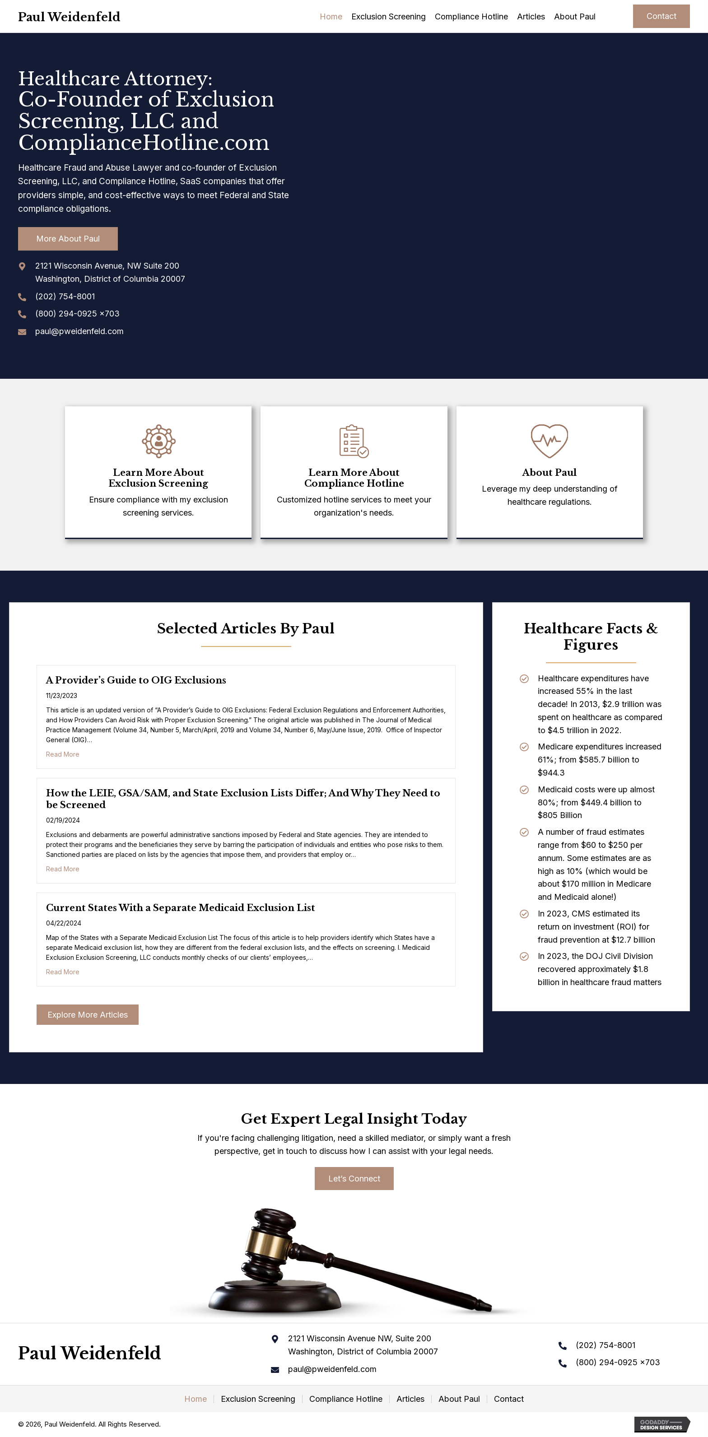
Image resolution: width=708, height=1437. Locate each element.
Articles (410, 1399)
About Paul (459, 1399)
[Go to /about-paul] (550, 468)
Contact (509, 1399)
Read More (62, 754)
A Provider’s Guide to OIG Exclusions (136, 680)
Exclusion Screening (258, 1399)
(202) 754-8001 (65, 296)
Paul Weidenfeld (69, 17)
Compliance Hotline (345, 1399)
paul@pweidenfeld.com (79, 331)
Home (195, 1399)
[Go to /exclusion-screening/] (158, 474)
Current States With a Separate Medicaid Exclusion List (180, 907)
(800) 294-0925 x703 (77, 313)
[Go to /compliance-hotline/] (354, 474)
